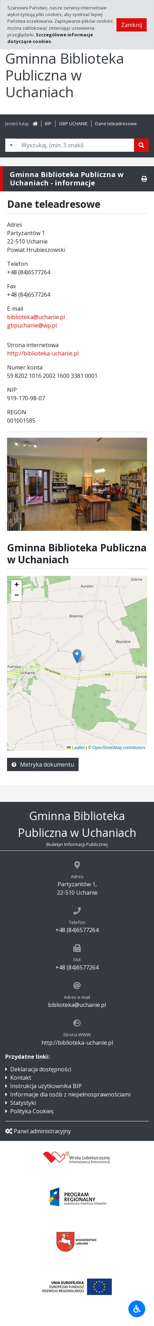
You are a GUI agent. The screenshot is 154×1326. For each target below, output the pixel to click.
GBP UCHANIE (73, 123)
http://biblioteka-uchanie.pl (43, 353)
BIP (48, 123)
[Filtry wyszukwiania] (11, 145)
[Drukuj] (144, 179)
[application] (77, 663)
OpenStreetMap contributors (118, 747)
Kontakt (20, 1077)
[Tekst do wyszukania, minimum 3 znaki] (75, 145)
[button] (16, 585)
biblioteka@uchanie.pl (36, 317)
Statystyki (23, 1103)
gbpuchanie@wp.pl (32, 325)
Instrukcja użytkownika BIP (46, 1086)
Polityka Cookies (32, 1111)
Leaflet (76, 747)
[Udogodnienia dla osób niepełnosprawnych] (136, 1308)
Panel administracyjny (38, 1131)
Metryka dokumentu (43, 764)
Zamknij (131, 25)
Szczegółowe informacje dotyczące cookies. (50, 37)
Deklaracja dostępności (40, 1069)
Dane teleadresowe (116, 123)
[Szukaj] (141, 145)
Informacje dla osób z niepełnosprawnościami (70, 1094)
